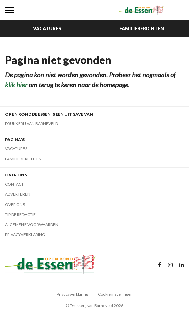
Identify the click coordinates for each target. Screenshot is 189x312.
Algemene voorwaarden (31, 224)
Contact (14, 184)
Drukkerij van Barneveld (31, 123)
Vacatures (47, 28)
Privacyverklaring (25, 234)
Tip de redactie (20, 214)
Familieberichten (141, 28)
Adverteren (17, 194)
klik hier (16, 85)
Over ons (15, 204)
